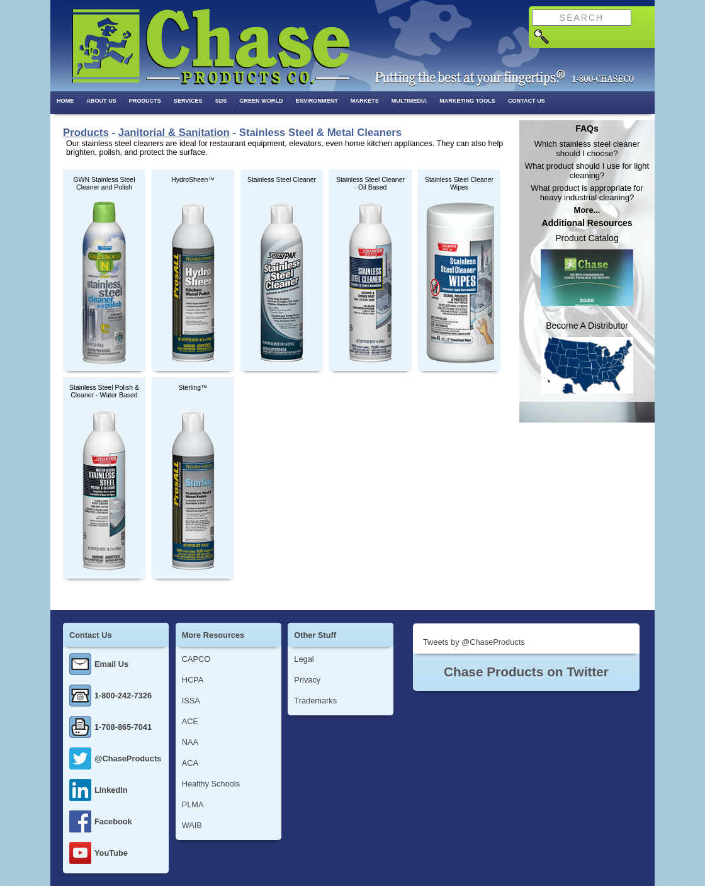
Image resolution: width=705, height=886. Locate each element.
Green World (261, 101)
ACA (190, 763)
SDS (221, 101)
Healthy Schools (211, 783)
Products (145, 101)
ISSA (191, 700)
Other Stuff (315, 635)
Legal (303, 659)
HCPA (193, 679)
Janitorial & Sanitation (174, 133)
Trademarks (315, 700)
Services (188, 101)
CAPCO (196, 659)
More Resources (213, 635)
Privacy (307, 679)
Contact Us (526, 101)
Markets (365, 101)
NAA (190, 742)
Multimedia (409, 101)
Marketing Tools (467, 101)
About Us (101, 101)
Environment (317, 101)
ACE (190, 721)
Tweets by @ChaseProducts (474, 642)
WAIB (192, 825)
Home (65, 101)
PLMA (193, 804)
